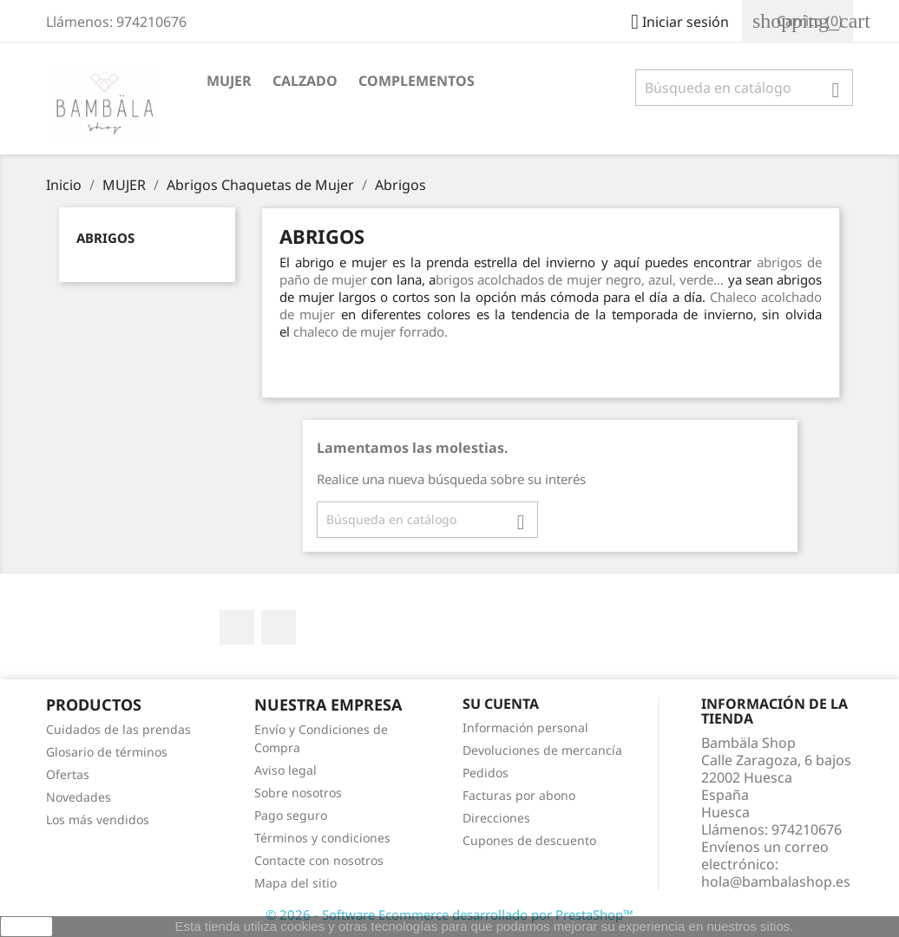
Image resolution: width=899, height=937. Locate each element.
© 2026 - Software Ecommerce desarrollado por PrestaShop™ (449, 914)
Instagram (278, 627)
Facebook (237, 627)
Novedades (78, 797)
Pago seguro (290, 815)
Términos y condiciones (322, 837)
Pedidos (486, 772)
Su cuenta (501, 703)
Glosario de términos (106, 752)
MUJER (229, 80)
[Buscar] (744, 87)
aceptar (26, 927)
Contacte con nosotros (319, 860)
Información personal (525, 727)
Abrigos (105, 237)
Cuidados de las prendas (118, 729)
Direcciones (496, 817)
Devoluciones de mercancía (542, 750)
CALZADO (305, 80)
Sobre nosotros (298, 792)
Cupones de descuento (529, 840)
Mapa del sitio (295, 883)
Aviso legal (285, 770)
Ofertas (67, 774)
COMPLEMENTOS (416, 80)
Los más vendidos (97, 819)
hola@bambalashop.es (775, 881)
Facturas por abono (519, 795)
